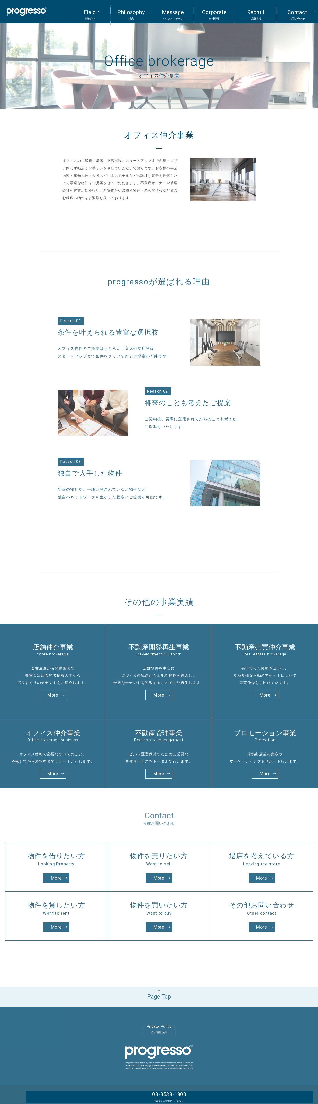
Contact (297, 10)
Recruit (256, 10)
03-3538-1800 (286, 1088)
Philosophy (131, 10)
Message (172, 10)
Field (89, 10)
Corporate (214, 10)
